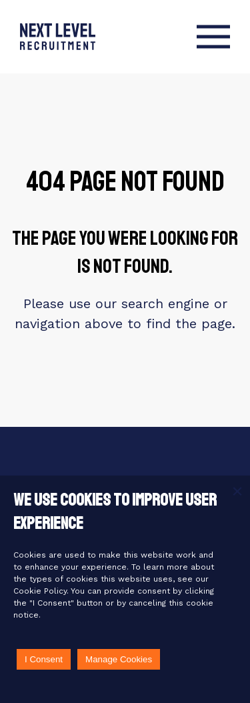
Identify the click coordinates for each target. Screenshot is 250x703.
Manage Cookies (118, 659)
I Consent (44, 659)
